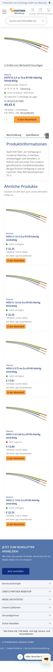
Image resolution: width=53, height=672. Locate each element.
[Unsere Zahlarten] (26, 607)
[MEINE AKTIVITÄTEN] (26, 599)
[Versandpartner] (26, 615)
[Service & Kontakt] (26, 583)
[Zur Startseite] (16, 11)
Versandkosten (27, 112)
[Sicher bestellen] (26, 623)
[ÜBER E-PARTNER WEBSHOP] (26, 591)
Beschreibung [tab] (14, 134)
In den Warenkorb (26, 119)
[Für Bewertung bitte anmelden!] (25, 88)
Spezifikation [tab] (32, 134)
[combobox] (27, 20)
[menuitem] (40, 11)
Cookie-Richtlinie (14, 648)
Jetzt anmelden (16, 571)
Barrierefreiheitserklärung (37, 648)
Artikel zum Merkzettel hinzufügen (23, 65)
